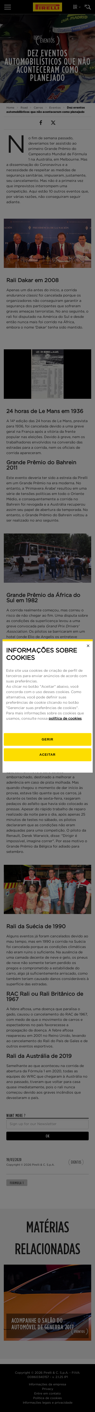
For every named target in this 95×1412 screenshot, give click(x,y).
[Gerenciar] (47, 739)
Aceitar (48, 754)
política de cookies (65, 718)
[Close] (88, 646)
